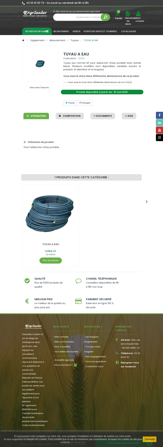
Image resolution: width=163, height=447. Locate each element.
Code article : (70, 58)
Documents (103, 116)
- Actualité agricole (63, 356)
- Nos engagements (95, 353)
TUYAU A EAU (50, 244)
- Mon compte (60, 333)
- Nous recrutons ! (62, 361)
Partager (85, 102)
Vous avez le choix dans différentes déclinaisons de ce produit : (101, 76)
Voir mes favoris (39, 87)
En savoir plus (78, 442)
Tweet (70, 102)
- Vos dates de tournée (65, 348)
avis (129, 116)
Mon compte (138, 20)
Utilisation (36, 116)
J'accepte (149, 439)
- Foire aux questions (95, 358)
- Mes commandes (63, 338)
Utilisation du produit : (39, 142)
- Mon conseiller (61, 343)
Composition (70, 116)
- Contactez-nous (93, 363)
